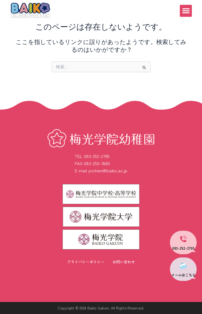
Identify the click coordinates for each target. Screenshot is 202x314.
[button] (186, 11)
